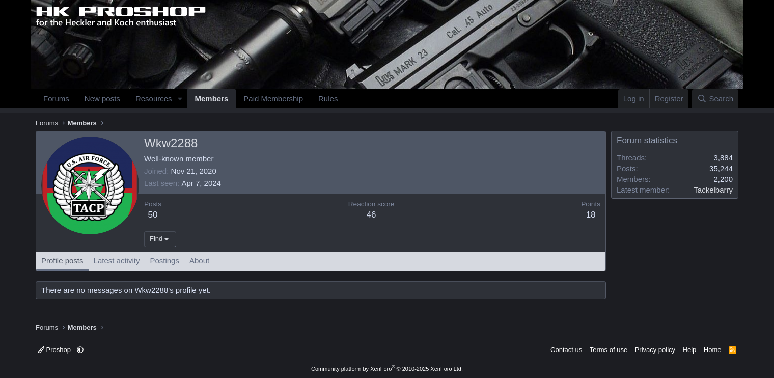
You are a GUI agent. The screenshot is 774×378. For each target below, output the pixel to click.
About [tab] (199, 260)
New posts (102, 98)
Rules (328, 98)
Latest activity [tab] (117, 260)
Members (211, 98)
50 (153, 215)
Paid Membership (273, 98)
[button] (180, 98)
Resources (153, 98)
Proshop (55, 350)
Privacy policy (655, 350)
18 (591, 215)
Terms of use (608, 350)
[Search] (715, 98)
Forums (56, 98)
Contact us (566, 350)
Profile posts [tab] (62, 260)
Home (713, 350)
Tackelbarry (713, 189)
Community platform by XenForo (387, 369)
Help (690, 350)
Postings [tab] (164, 260)
